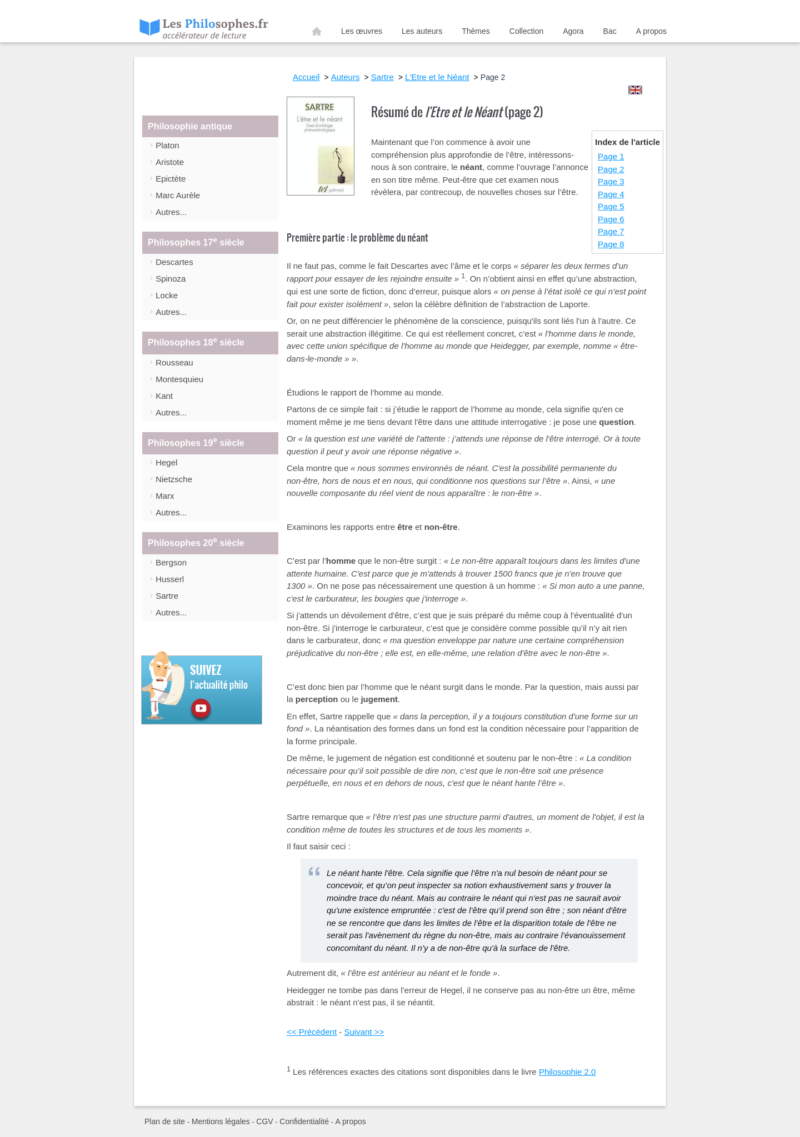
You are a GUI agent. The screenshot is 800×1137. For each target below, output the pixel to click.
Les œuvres (361, 31)
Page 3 (611, 181)
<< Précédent (312, 1031)
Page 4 (611, 194)
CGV (264, 1121)
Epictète (171, 178)
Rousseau (174, 362)
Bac (610, 31)
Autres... (171, 212)
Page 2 (611, 169)
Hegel (166, 462)
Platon (167, 145)
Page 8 (611, 244)
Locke (167, 295)
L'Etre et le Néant (437, 77)
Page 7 (611, 231)
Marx (165, 495)
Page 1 (611, 156)
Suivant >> (364, 1031)
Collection (526, 31)
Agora (573, 31)
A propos (651, 31)
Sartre (167, 595)
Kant (164, 395)
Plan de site (164, 1121)
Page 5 (611, 206)
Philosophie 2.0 (567, 1071)
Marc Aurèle (178, 195)
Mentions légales (221, 1121)
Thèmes (476, 31)
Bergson (171, 562)
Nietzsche (174, 479)
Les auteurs (422, 31)
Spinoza (171, 278)
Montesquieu (179, 379)
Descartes (174, 262)
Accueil (317, 33)
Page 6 (611, 219)
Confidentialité (304, 1121)
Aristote (170, 162)
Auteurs (345, 77)
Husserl (170, 579)
